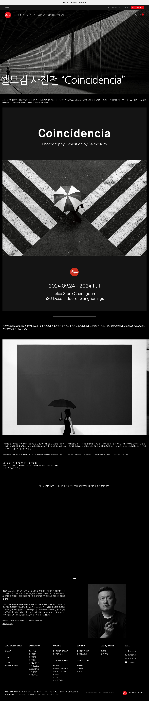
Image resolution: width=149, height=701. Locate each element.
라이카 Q (32, 660)
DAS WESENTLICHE (136, 693)
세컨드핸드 (31, 15)
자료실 (79, 671)
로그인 (126, 7)
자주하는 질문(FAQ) (60, 668)
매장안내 (56, 677)
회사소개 (8, 651)
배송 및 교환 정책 (59, 671)
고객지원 (60, 15)
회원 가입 (104, 654)
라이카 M (32, 654)
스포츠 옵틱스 (34, 669)
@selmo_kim (7, 624)
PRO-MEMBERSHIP (137, 8)
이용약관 (8, 662)
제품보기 (21, 15)
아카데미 (51, 15)
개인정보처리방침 (11, 665)
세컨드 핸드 (33, 675)
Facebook (132, 651)
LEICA (8, 15)
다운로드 (80, 668)
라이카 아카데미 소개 (60, 651)
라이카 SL (32, 657)
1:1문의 (56, 674)
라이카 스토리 (82, 654)
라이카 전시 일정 (83, 651)
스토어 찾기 (113, 7)
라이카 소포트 (34, 666)
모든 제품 (32, 651)
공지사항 (56, 665)
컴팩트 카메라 (34, 663)
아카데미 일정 (58, 654)
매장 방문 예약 (58, 680)
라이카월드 (41, 15)
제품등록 (7, 7)
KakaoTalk (132, 658)
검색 (137, 15)
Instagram (132, 655)
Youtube (131, 662)
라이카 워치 (33, 672)
